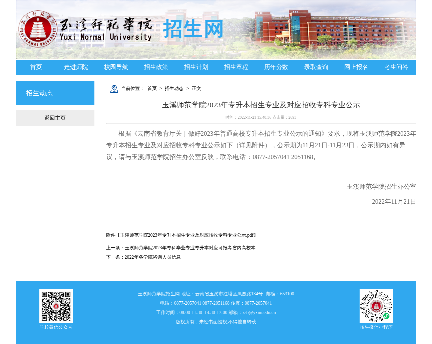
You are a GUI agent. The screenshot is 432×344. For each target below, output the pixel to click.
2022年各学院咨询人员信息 (153, 257)
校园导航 (116, 67)
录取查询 (316, 67)
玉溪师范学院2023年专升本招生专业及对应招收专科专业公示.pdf (187, 235)
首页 (36, 67)
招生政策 (156, 67)
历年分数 (276, 67)
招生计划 (196, 67)
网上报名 (356, 67)
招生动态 (174, 88)
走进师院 (76, 67)
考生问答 (396, 67)
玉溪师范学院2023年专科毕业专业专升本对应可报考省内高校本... (192, 247)
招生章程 (236, 67)
